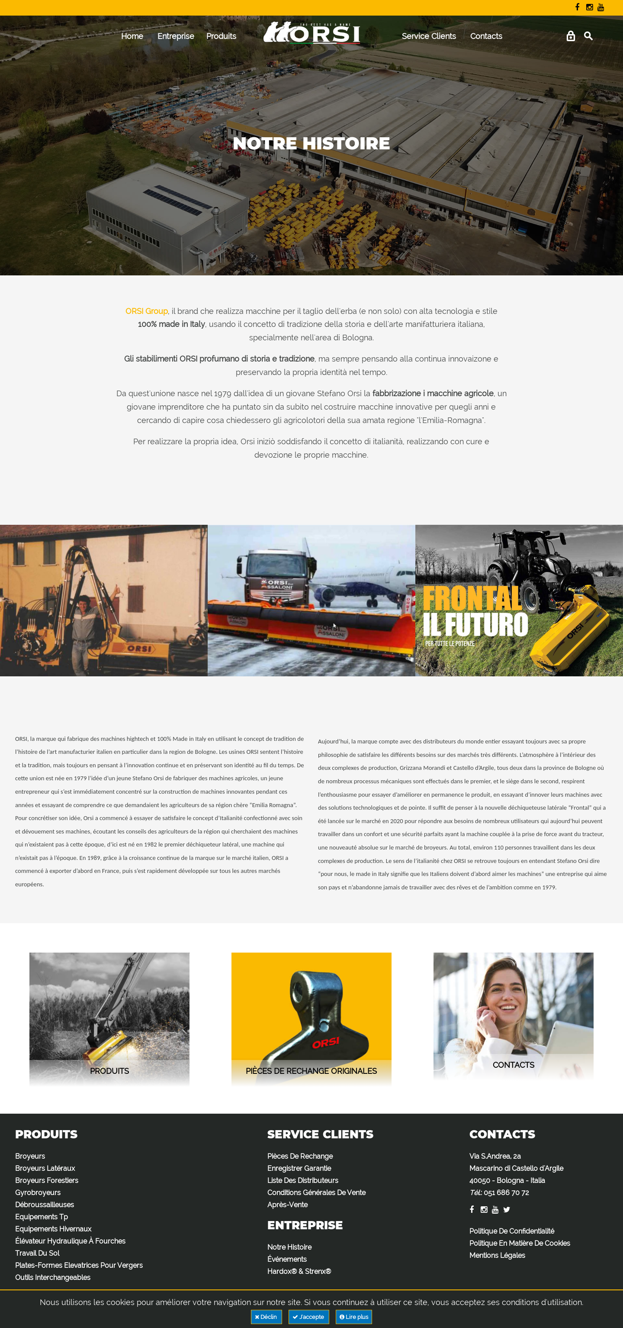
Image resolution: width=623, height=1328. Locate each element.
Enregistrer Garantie (299, 1168)
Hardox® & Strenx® (299, 1271)
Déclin (266, 1317)
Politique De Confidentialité (511, 1231)
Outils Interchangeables (52, 1277)
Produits (221, 36)
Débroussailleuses (44, 1205)
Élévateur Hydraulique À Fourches (70, 1241)
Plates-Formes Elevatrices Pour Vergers (79, 1265)
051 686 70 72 (506, 1193)
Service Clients (429, 36)
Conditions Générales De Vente (316, 1193)
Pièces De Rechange (300, 1156)
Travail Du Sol (37, 1253)
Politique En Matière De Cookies (519, 1243)
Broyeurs (30, 1156)
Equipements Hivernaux (53, 1229)
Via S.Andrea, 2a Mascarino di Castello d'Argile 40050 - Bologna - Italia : (516, 1174)
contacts (513, 1065)
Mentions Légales (497, 1255)
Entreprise (175, 36)
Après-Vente (287, 1205)
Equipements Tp (41, 1217)
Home (132, 36)
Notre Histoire (289, 1247)
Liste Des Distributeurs (302, 1180)
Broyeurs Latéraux (45, 1168)
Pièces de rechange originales (311, 1071)
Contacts (486, 36)
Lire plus (354, 1317)
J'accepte (308, 1317)
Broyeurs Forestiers (46, 1180)
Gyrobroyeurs (38, 1193)
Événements (287, 1259)
